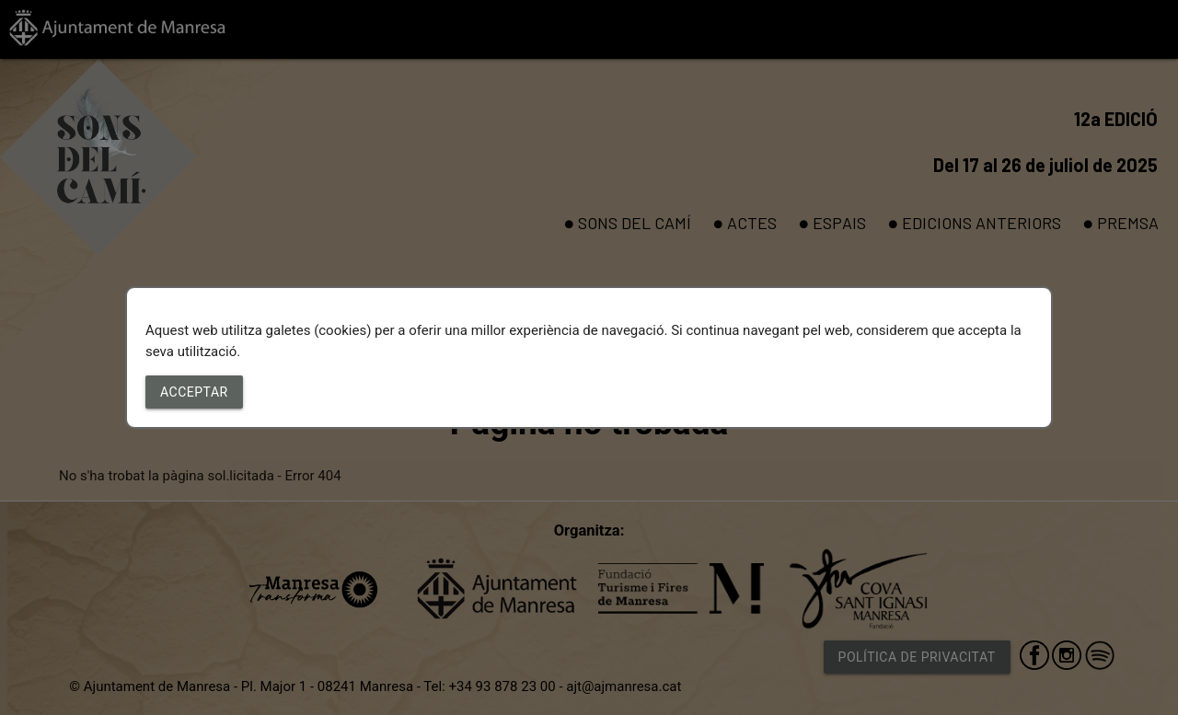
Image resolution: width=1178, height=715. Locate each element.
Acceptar (194, 392)
